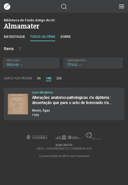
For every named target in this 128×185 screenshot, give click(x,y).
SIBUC (65, 156)
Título (92, 63)
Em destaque (14, 37)
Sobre (65, 37)
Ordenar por (76, 60)
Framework (82, 156)
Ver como (13, 60)
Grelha (30, 63)
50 (39, 78)
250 (59, 78)
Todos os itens (42, 37)
